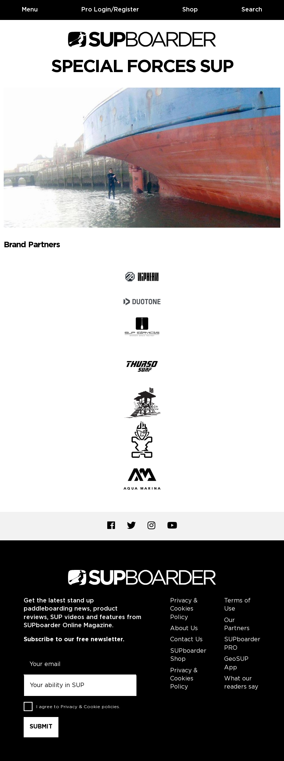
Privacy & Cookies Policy (183, 609)
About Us (184, 628)
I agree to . (78, 707)
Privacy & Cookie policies (90, 707)
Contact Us (186, 639)
